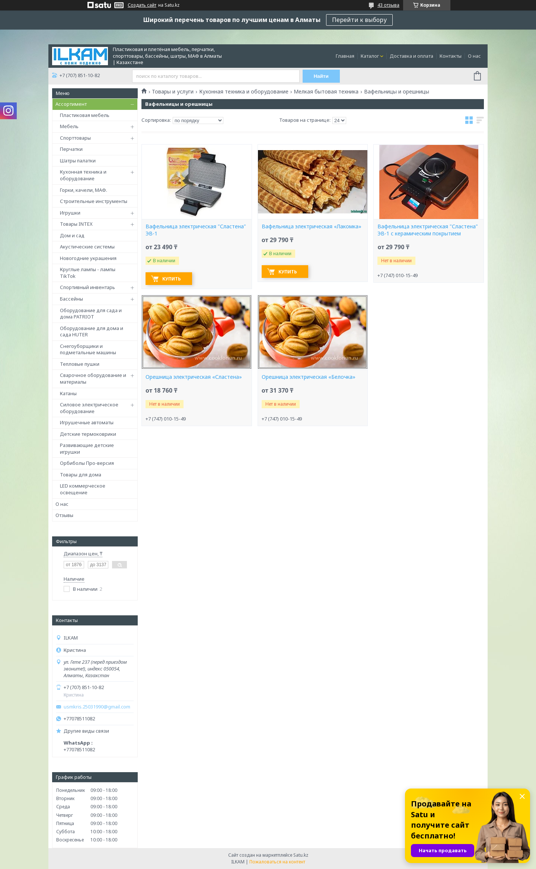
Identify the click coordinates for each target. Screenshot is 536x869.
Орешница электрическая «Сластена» (194, 377)
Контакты (451, 56)
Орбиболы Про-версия (87, 463)
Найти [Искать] (321, 76)
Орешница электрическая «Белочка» (308, 377)
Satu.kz (300, 855)
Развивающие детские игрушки (87, 448)
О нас (474, 56)
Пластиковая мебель (84, 115)
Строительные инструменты (93, 201)
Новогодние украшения (88, 258)
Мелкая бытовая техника (326, 91)
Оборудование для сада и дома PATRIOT (91, 313)
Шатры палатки (78, 160)
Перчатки (71, 149)
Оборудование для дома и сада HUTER (91, 331)
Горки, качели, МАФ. (83, 190)
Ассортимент (71, 104)
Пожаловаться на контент (277, 862)
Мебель (69, 126)
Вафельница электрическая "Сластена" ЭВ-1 (196, 230)
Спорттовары (75, 137)
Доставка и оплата (411, 56)
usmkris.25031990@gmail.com (97, 707)
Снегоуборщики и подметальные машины (88, 349)
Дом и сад (72, 235)
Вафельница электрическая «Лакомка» (311, 226)
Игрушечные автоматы (87, 422)
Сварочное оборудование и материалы (93, 378)
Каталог (370, 56)
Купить (171, 279)
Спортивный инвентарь (87, 287)
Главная (345, 56)
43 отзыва (388, 5)
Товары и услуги (173, 91)
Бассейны (71, 298)
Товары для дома (80, 474)
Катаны (68, 393)
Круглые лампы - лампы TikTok (87, 272)
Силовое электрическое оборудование (89, 408)
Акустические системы (87, 246)
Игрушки (70, 212)
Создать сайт (142, 5)
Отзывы (64, 515)
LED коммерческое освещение (82, 489)
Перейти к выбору (359, 20)
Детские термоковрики (88, 434)
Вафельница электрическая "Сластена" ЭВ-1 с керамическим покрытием (427, 230)
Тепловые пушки (79, 364)
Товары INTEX (76, 224)
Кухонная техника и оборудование (83, 175)
